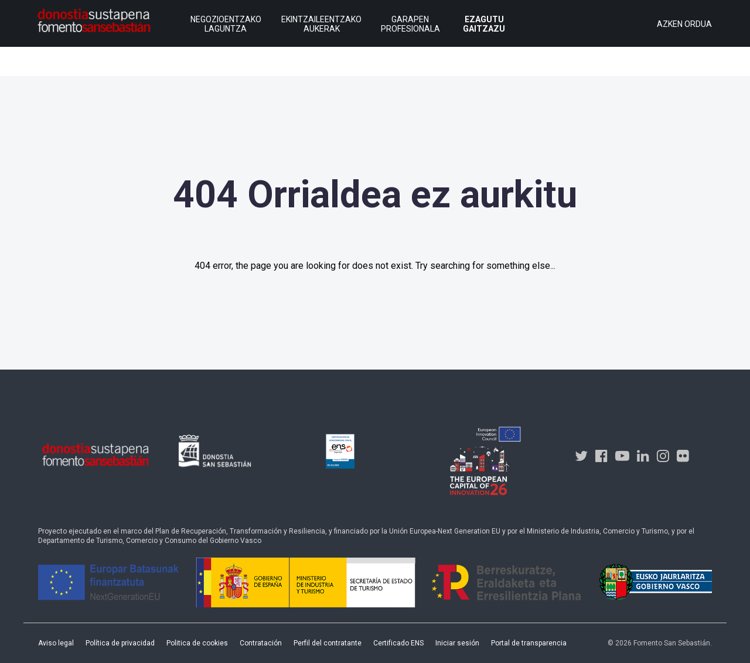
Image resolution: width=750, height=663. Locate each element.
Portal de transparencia (529, 643)
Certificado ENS (398, 643)
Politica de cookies (197, 643)
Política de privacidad (120, 643)
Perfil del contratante (328, 643)
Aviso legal (56, 643)
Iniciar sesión (457, 643)
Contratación (261, 643)
